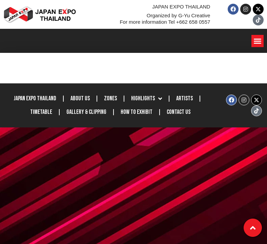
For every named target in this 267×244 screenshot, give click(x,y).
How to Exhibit (136, 112)
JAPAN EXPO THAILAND (35, 98)
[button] (257, 41)
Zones (110, 98)
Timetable (41, 112)
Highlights (146, 98)
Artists (184, 98)
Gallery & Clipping (86, 112)
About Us (80, 98)
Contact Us (178, 112)
